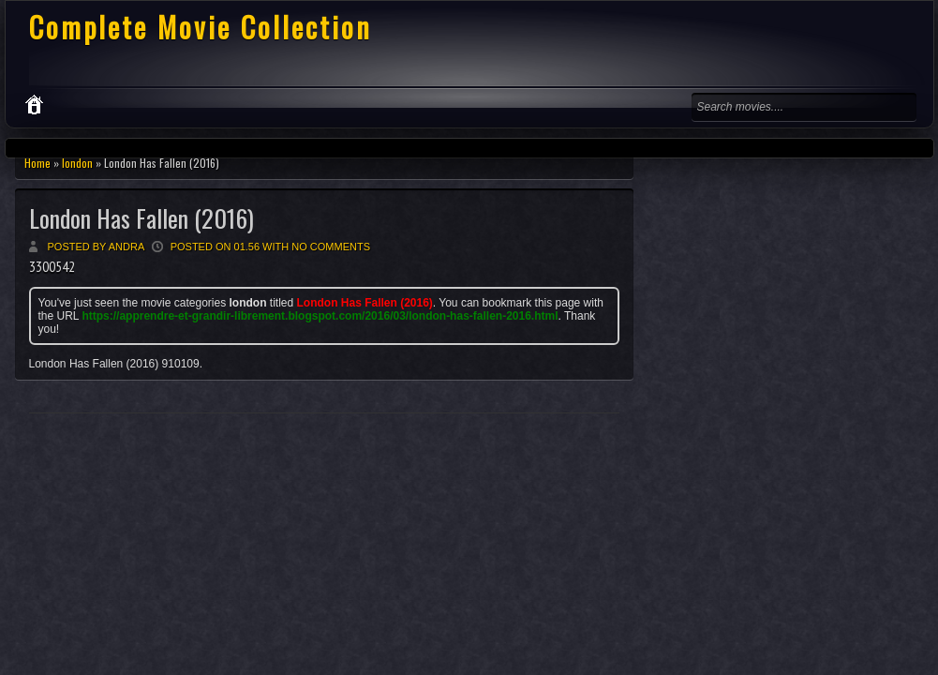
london (77, 163)
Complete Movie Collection (200, 27)
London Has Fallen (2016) (141, 218)
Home (37, 163)
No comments (330, 246)
